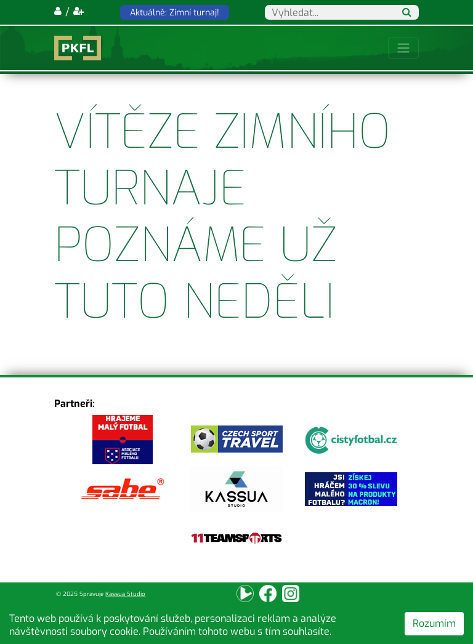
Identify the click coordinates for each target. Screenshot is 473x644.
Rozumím (434, 623)
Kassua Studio (125, 594)
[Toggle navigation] (403, 48)
